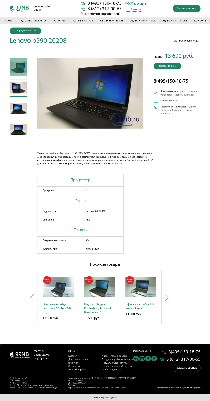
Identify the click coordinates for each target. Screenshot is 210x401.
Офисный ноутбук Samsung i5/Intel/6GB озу (57, 308)
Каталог (8, 20)
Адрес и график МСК (142, 20)
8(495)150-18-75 (171, 81)
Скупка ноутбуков (111, 369)
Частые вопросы (82, 20)
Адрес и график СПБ (174, 20)
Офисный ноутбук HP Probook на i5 (139, 306)
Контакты (200, 20)
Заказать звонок (187, 8)
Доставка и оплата (33, 20)
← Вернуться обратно (25, 30)
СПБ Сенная (133, 9)
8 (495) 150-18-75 (104, 3)
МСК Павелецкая (136, 4)
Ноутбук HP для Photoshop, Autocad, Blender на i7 (97, 308)
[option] (18, 67)
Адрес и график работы (114, 356)
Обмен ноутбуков (111, 20)
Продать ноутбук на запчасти (117, 359)
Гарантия (59, 20)
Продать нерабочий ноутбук (117, 366)
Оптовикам (74, 366)
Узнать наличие (167, 66)
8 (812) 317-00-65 (104, 9)
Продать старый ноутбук (115, 363)
